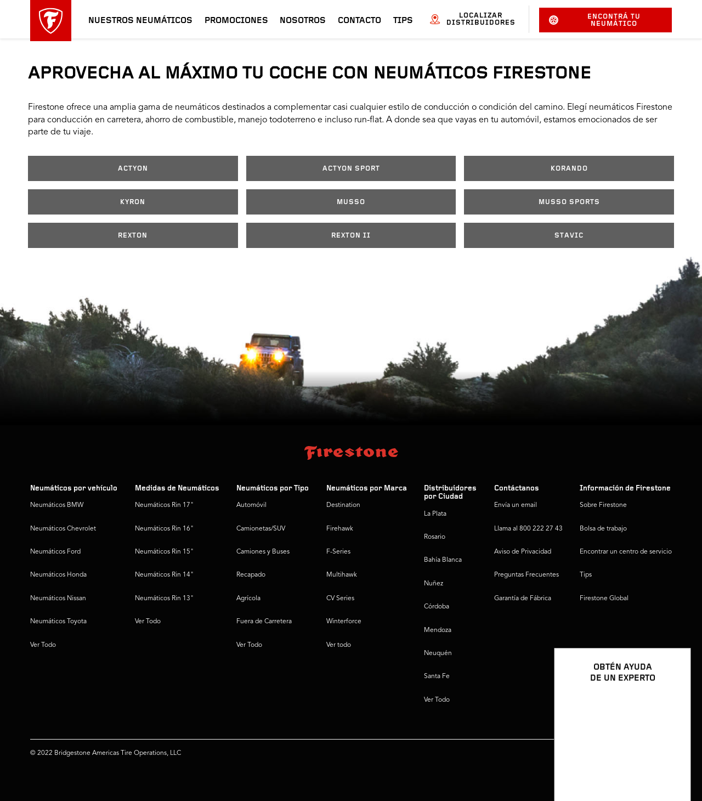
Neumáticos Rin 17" (164, 505)
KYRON (132, 202)
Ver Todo (43, 645)
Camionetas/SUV (260, 529)
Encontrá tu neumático (595, 20)
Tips (403, 20)
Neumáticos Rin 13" (164, 598)
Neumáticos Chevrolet (63, 529)
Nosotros (303, 20)
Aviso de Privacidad (522, 552)
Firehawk (339, 529)
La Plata (435, 514)
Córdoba (436, 606)
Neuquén (438, 653)
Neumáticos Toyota (58, 621)
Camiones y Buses (263, 552)
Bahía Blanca (443, 560)
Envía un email (515, 505)
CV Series (340, 598)
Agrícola (248, 598)
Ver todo (338, 645)
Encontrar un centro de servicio (626, 552)
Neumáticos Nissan (58, 598)
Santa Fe (437, 676)
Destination (343, 505)
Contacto (359, 20)
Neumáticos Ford (55, 552)
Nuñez (433, 583)
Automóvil (251, 505)
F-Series (338, 552)
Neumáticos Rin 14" (164, 575)
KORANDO (569, 168)
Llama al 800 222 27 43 (528, 529)
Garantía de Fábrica (522, 598)
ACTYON (133, 168)
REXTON (133, 235)
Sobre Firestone (603, 505)
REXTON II (351, 235)
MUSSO (351, 202)
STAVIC (569, 235)
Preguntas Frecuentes (526, 575)
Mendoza (437, 630)
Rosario (434, 537)
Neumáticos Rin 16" (164, 529)
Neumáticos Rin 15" (164, 552)
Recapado (250, 575)
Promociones (236, 20)
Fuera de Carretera (264, 621)
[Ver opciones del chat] (670, 761)
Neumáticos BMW (56, 505)
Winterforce (343, 621)
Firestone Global (604, 598)
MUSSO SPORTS (569, 202)
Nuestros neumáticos (140, 20)
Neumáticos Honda (58, 575)
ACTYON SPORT (351, 168)
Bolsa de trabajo (603, 529)
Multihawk (341, 575)
